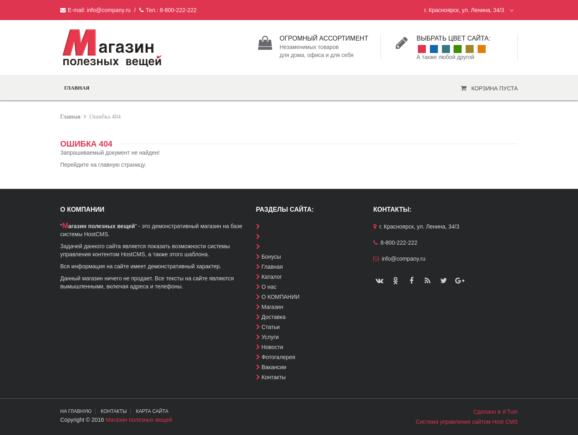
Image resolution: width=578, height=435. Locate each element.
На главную (76, 411)
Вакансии (273, 367)
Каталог (271, 277)
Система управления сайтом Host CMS (467, 422)
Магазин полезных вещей (139, 420)
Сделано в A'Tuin (495, 411)
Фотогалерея (278, 357)
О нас (268, 287)
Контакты (273, 377)
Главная (77, 88)
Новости (272, 347)
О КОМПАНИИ (280, 297)
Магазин (272, 307)
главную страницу (121, 164)
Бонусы (271, 256)
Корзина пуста (494, 88)
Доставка (273, 317)
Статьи (270, 327)
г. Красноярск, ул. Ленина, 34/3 (468, 10)
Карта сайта (154, 411)
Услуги (270, 337)
